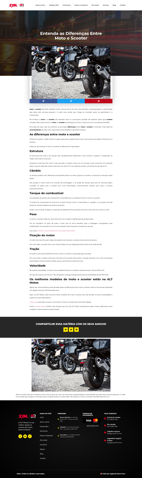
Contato (123, 5)
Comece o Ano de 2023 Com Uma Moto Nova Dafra (56, 231)
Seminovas (66, 5)
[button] (43, 101)
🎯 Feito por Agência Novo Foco (112, 474)
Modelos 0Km (54, 5)
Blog (114, 5)
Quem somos (40, 5)
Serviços (106, 5)
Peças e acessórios (81, 5)
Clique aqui (34, 302)
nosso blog (40, 306)
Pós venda (95, 5)
